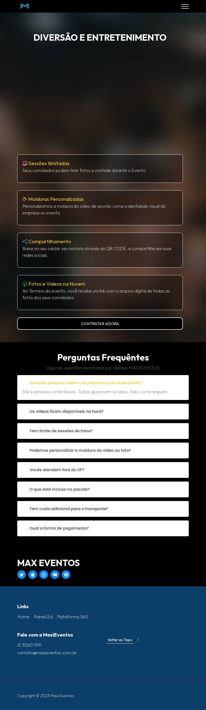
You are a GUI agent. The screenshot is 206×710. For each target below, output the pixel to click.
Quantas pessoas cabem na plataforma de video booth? (86, 383)
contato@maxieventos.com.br (47, 653)
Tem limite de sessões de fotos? (61, 431)
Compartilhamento (49, 241)
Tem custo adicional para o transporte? (69, 509)
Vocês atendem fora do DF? (57, 470)
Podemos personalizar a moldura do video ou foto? (80, 450)
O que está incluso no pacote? (60, 489)
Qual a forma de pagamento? (59, 528)
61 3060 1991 (29, 645)
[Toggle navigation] (185, 6)
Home (23, 617)
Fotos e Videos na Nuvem (56, 284)
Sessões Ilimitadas (48, 163)
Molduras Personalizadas (56, 199)
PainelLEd (43, 617)
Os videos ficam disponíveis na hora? (66, 411)
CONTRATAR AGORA (100, 323)
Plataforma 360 (72, 617)
